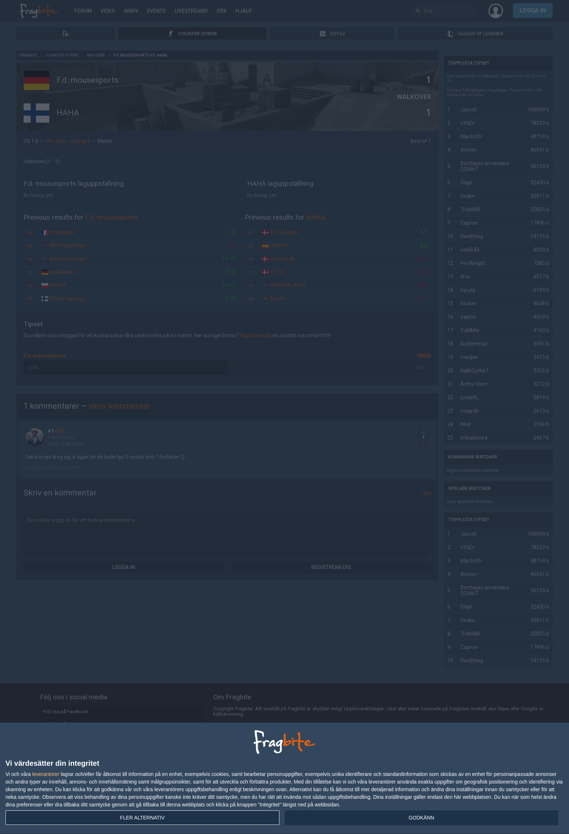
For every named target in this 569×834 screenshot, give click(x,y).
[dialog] (284, 778)
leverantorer (46, 774)
